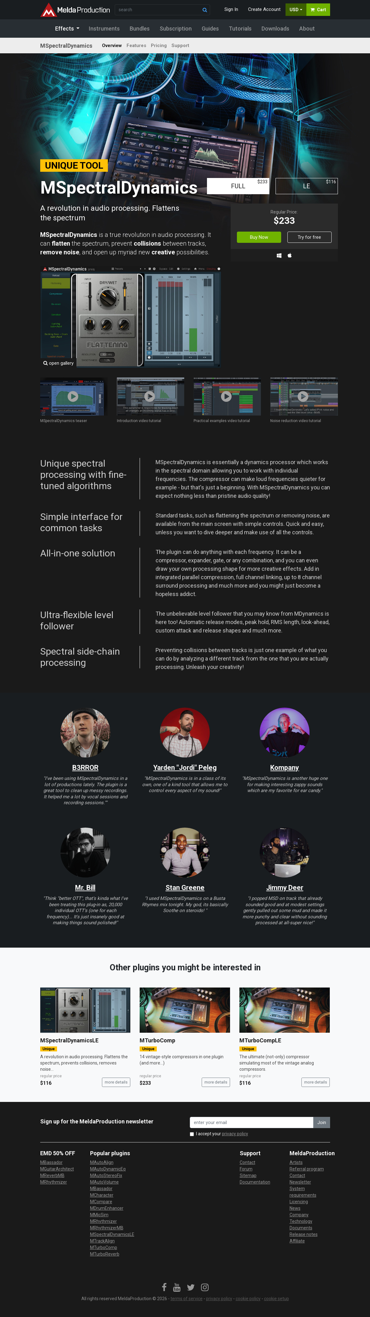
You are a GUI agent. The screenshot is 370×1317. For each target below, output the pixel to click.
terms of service (187, 1298)
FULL (249, 184)
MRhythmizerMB (106, 1227)
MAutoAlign (101, 1162)
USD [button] (294, 9)
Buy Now (259, 237)
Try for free (309, 237)
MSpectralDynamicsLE (69, 1040)
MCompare (101, 1201)
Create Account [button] (264, 9)
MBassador (51, 1162)
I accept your (222, 1133)
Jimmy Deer (284, 888)
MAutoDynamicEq (108, 1168)
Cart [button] (318, 9)
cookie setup (276, 1298)
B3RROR (85, 767)
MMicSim (99, 1214)
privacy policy (235, 1133)
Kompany (284, 767)
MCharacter (101, 1195)
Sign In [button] (231, 9)
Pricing (159, 45)
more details (116, 1082)
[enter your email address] (252, 1122)
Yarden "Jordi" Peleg (185, 767)
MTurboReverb (104, 1254)
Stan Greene (185, 888)
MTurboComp (157, 1040)
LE (319, 184)
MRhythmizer (53, 1182)
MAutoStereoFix (106, 1175)
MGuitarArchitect (57, 1168)
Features (136, 45)
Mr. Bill (85, 888)
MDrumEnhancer (106, 1208)
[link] (164, 1287)
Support (180, 45)
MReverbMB (52, 1175)
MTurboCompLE (260, 1040)
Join (321, 1122)
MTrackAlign (102, 1240)
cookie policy (248, 1298)
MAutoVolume (104, 1182)
